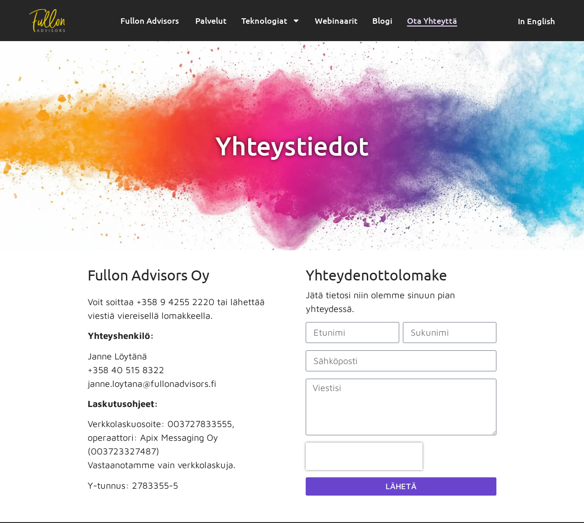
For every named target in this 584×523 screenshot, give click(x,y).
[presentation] (364, 456)
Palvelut (211, 20)
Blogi (382, 20)
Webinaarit (336, 20)
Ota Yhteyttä (432, 20)
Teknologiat (270, 20)
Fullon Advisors (150, 20)
